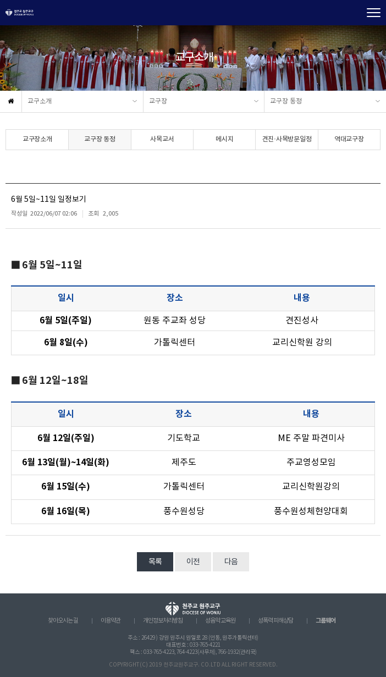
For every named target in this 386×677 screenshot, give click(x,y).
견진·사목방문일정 (287, 139)
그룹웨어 (325, 620)
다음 (231, 562)
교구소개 (39, 101)
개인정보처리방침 (163, 621)
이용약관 (110, 621)
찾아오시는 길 (63, 621)
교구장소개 (37, 139)
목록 (155, 562)
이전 (193, 562)
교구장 (158, 101)
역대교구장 (349, 139)
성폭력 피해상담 (275, 621)
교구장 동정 (286, 101)
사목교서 (162, 139)
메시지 (224, 139)
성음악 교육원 (220, 621)
